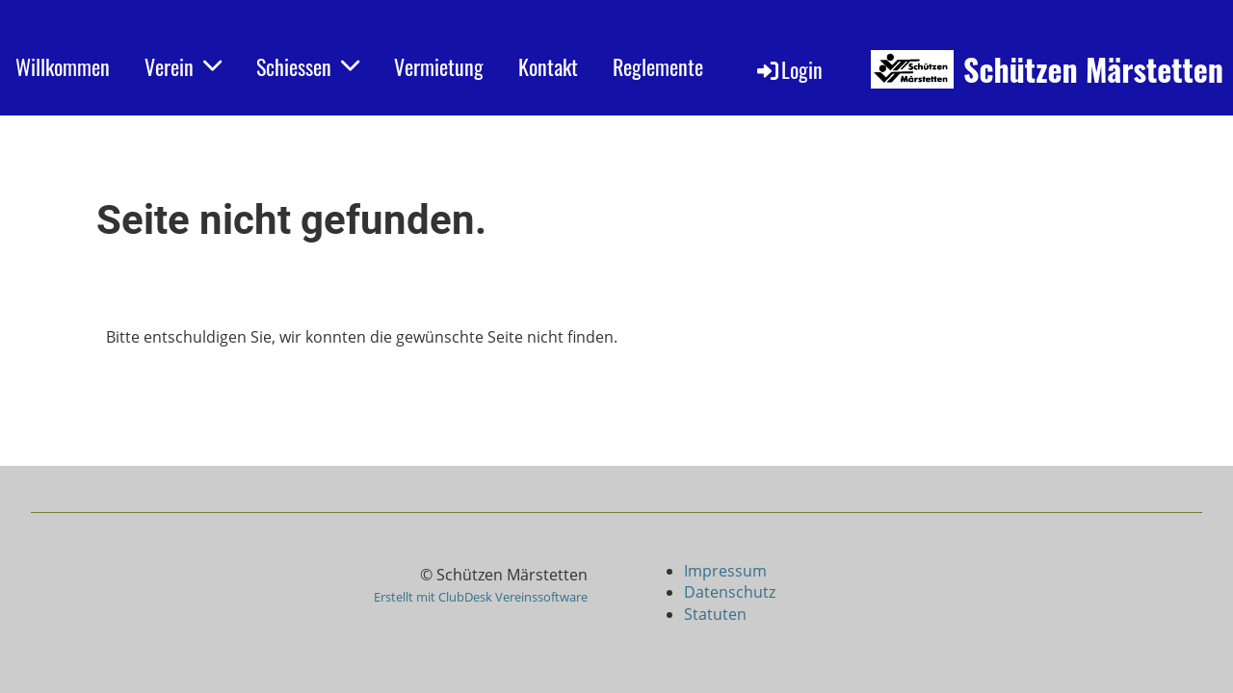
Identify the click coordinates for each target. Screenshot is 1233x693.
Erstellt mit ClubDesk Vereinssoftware (481, 596)
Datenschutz (729, 592)
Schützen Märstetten (1093, 69)
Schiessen (307, 66)
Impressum (727, 570)
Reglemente (658, 66)
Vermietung (439, 66)
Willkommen (62, 66)
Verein (183, 66)
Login (788, 69)
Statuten (715, 614)
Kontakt (548, 66)
